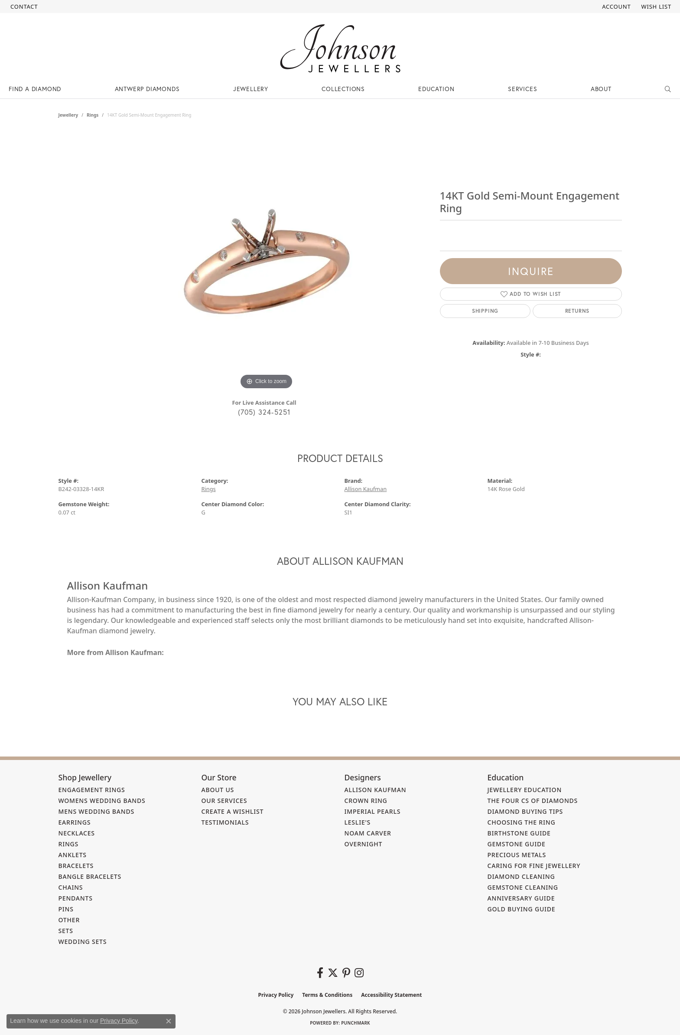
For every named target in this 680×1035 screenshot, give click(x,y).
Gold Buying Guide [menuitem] (522, 909)
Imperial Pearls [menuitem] (373, 811)
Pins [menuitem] (66, 909)
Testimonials (225, 822)
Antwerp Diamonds (147, 89)
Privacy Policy (276, 995)
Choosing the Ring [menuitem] (522, 822)
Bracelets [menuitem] (76, 865)
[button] (615, 6)
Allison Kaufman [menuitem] (376, 790)
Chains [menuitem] (71, 887)
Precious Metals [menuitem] (517, 855)
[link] (23, 6)
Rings (92, 115)
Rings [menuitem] (69, 844)
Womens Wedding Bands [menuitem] (102, 800)
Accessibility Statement (391, 995)
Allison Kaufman (366, 489)
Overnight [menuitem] (364, 844)
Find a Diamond (35, 89)
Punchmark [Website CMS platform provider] (355, 1023)
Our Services (224, 800)
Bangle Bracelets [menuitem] (90, 876)
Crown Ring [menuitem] (366, 800)
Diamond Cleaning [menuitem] (521, 876)
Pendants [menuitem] (76, 898)
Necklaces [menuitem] (77, 833)
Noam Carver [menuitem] (368, 833)
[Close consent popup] (168, 1021)
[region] (267, 261)
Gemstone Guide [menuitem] (517, 844)
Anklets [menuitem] (73, 855)
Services (522, 89)
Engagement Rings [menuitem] (92, 790)
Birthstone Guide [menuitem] (519, 833)
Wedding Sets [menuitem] (83, 941)
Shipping (485, 311)
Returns (577, 311)
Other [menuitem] (69, 920)
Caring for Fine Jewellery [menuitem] (534, 865)
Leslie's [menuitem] (358, 822)
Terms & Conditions (327, 995)
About (601, 89)
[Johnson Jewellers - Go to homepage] (340, 48)
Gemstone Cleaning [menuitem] (523, 887)
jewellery (68, 115)
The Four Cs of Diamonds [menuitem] (533, 800)
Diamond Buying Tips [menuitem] (525, 811)
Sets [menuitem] (66, 931)
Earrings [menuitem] (75, 822)
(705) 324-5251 (264, 411)
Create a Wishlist (233, 811)
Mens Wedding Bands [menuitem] (96, 811)
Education (436, 89)
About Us (218, 790)
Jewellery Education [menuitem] (525, 790)
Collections (343, 89)
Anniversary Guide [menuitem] (521, 898)
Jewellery (250, 89)
